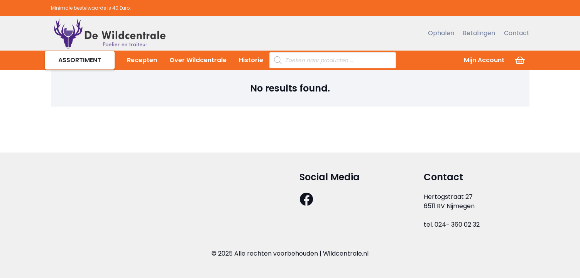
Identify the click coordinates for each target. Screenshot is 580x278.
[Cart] (520, 60)
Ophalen (441, 33)
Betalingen (479, 33)
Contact (516, 33)
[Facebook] (306, 199)
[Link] (109, 33)
